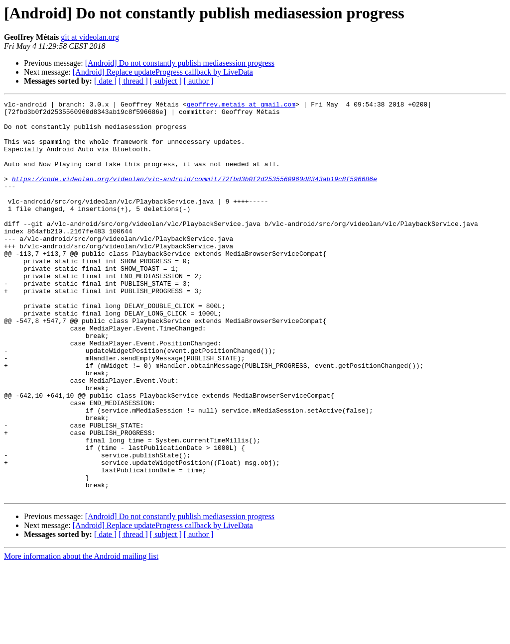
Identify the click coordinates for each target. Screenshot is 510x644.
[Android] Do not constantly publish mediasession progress (179, 63)
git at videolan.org (90, 37)
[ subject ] (166, 81)
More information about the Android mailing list (81, 635)
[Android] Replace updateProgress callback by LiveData (163, 72)
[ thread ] (133, 81)
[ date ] (105, 81)
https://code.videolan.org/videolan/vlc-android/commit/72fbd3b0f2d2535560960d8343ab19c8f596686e (194, 195)
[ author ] (199, 81)
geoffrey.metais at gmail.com (241, 105)
